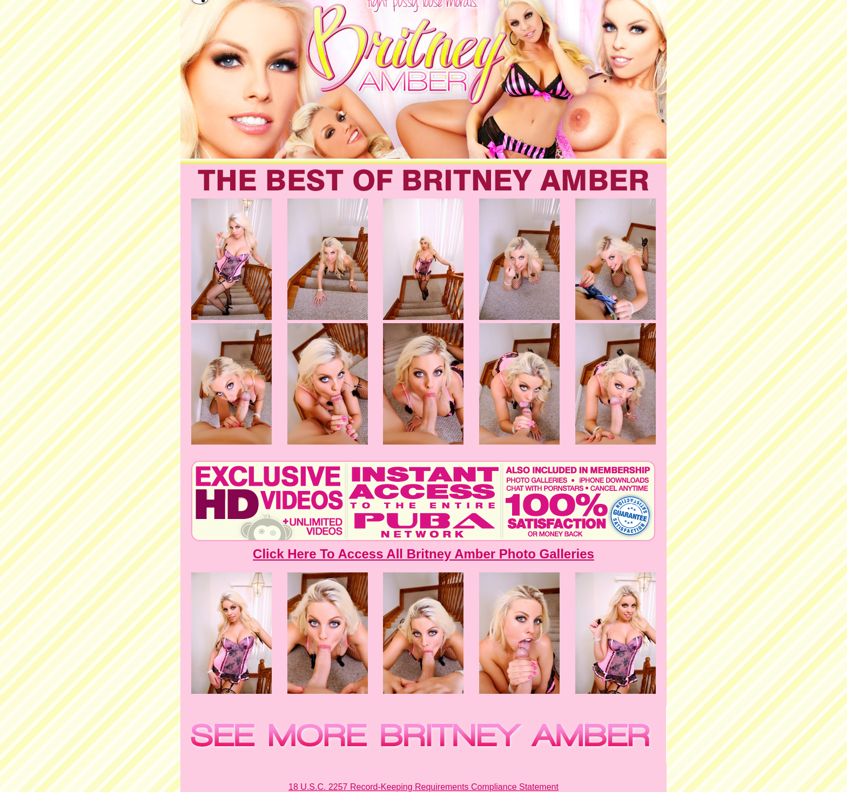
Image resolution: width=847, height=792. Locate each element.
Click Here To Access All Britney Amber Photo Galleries (423, 554)
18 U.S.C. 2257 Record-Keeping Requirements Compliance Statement (423, 786)
